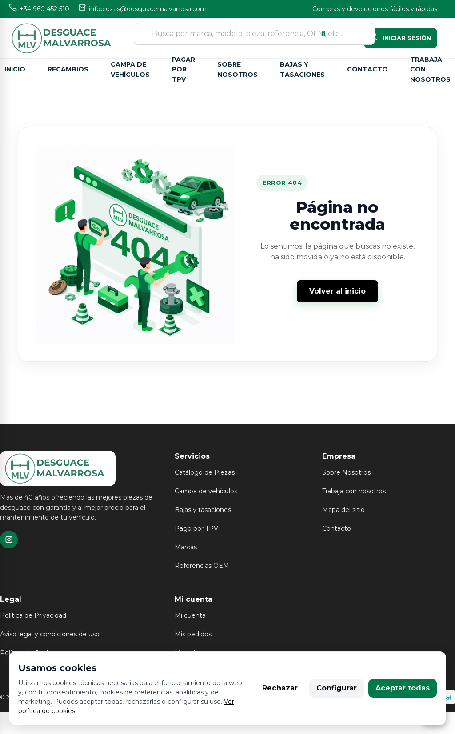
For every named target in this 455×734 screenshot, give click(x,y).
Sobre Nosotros (346, 472)
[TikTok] (9, 539)
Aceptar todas (402, 688)
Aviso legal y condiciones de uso (50, 634)
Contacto (367, 69)
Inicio (14, 69)
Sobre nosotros (237, 69)
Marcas (186, 547)
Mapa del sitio (343, 510)
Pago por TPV (196, 528)
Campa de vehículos (130, 69)
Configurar (336, 688)
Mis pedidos (193, 634)
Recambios (68, 69)
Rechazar (280, 688)
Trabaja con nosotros (430, 70)
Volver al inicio (337, 291)
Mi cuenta (190, 615)
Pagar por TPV (183, 70)
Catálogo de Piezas (205, 472)
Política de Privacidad (33, 615)
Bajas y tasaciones (302, 69)
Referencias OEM (202, 566)
